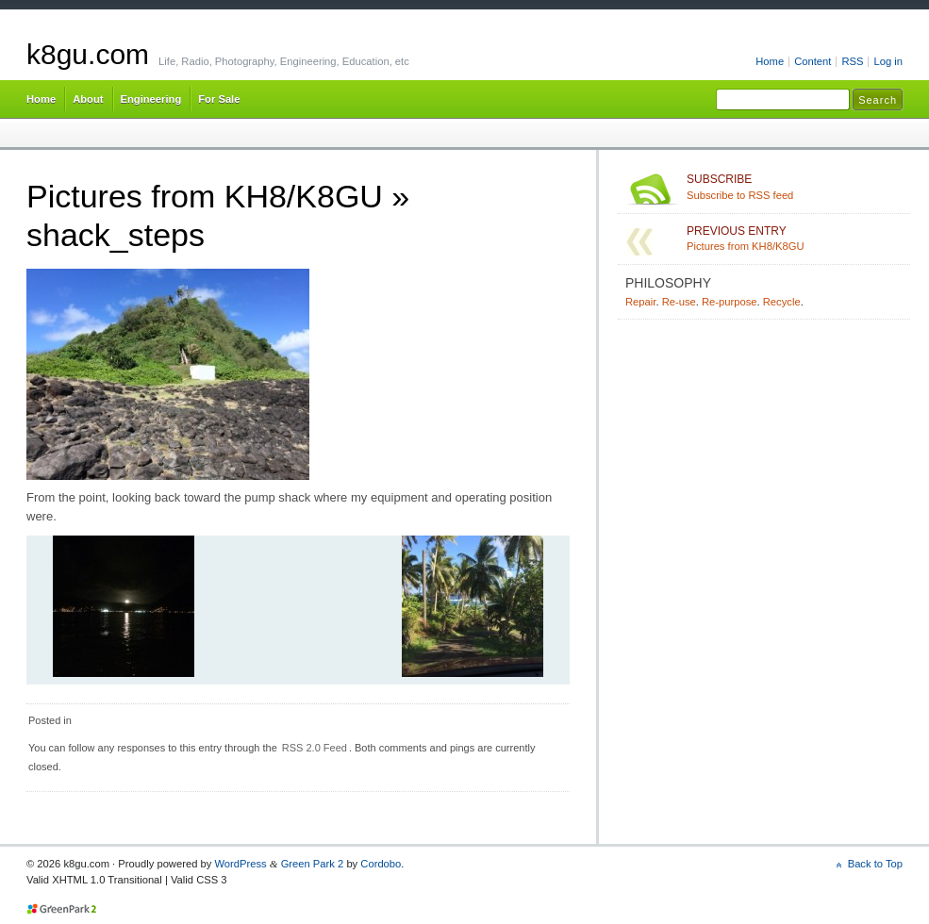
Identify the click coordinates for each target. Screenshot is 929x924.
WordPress (240, 863)
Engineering (151, 99)
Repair (640, 301)
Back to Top (875, 863)
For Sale (219, 99)
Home (769, 61)
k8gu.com (87, 54)
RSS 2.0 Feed (314, 747)
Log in (888, 61)
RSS (852, 61)
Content (812, 61)
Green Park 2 (312, 863)
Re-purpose (729, 301)
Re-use (679, 301)
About (88, 99)
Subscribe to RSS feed (795, 187)
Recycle (782, 301)
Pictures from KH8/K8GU (204, 196)
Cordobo (380, 863)
